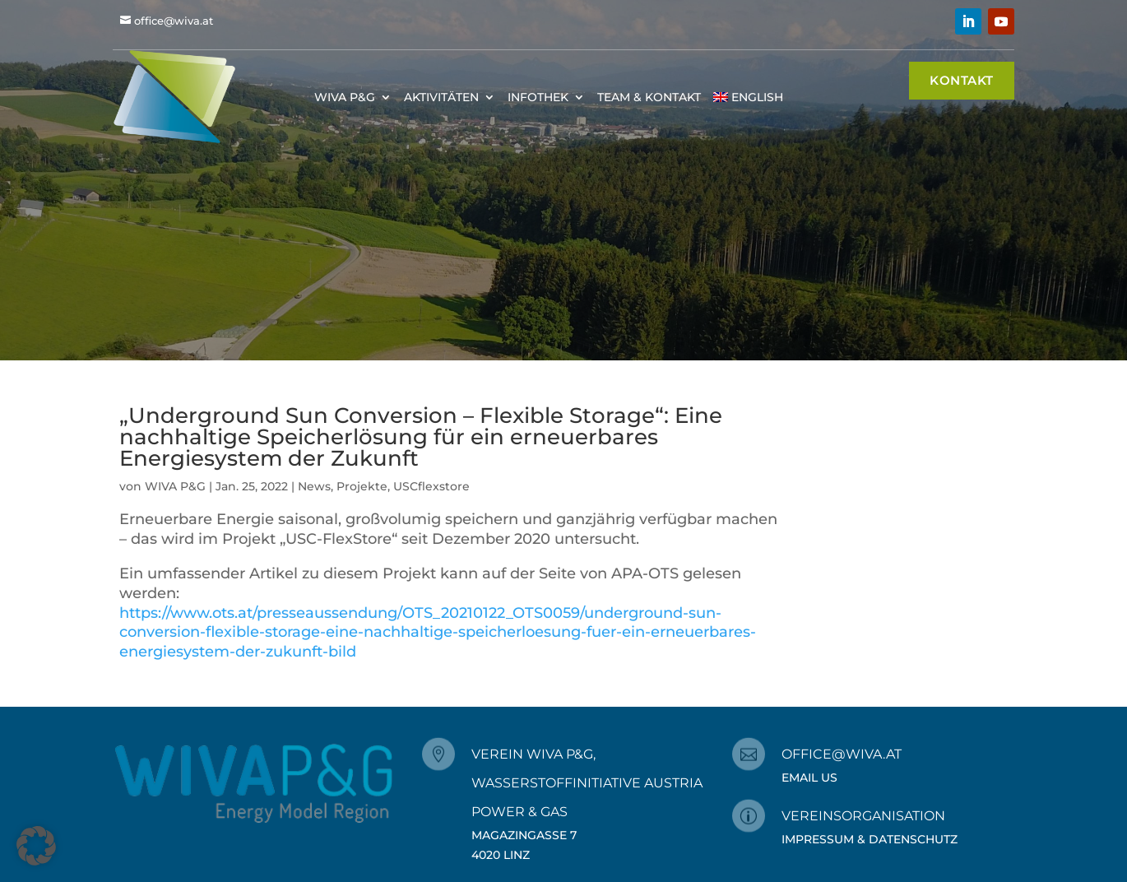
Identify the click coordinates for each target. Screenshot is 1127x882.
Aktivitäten (441, 97)
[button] (36, 846)
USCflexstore (431, 486)
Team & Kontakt (649, 97)
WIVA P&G (344, 97)
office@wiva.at (173, 20)
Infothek (538, 97)
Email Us (809, 777)
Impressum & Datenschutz (869, 839)
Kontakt (962, 80)
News (314, 486)
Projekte (361, 486)
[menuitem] (748, 96)
